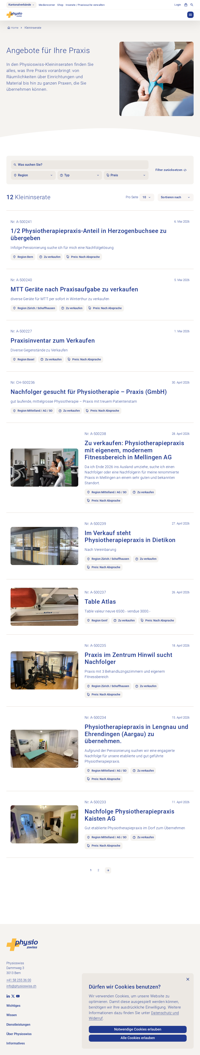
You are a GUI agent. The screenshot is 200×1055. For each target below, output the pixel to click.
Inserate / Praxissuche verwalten (86, 5)
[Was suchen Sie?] (79, 165)
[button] (190, 15)
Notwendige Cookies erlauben (137, 1028)
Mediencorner (48, 5)
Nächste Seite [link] (108, 901)
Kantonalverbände (22, 5)
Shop (62, 5)
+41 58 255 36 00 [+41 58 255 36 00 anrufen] (18, 980)
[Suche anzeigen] (192, 5)
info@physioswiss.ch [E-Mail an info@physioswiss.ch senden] (21, 986)
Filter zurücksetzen (168, 170)
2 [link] (98, 901)
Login (177, 5)
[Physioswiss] (14, 15)
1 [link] (90, 901)
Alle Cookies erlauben (138, 1037)
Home (15, 28)
